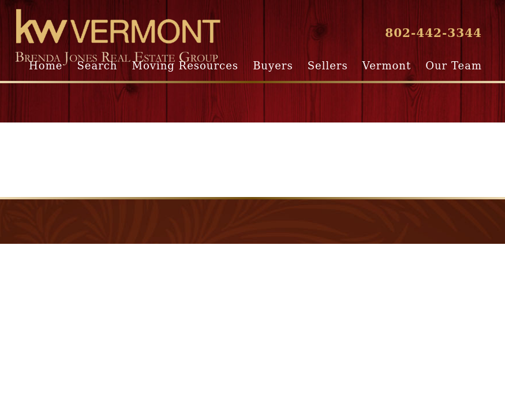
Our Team (453, 66)
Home (45, 66)
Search (97, 66)
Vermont (386, 66)
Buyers (273, 66)
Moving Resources (185, 66)
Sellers (328, 66)
